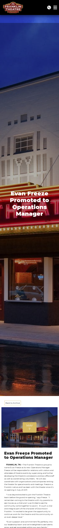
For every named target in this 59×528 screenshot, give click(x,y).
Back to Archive (13, 403)
